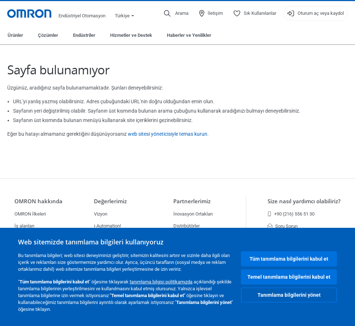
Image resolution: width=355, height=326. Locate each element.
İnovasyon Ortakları (193, 214)
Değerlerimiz (110, 201)
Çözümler (48, 35)
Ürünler (15, 35)
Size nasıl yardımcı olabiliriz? (304, 201)
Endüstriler (84, 35)
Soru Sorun (283, 226)
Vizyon (100, 214)
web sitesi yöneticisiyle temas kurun (167, 134)
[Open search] (176, 13)
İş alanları (24, 226)
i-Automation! (107, 226)
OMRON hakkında (38, 201)
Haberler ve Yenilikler (189, 35)
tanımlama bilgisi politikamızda (161, 281)
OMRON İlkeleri (30, 214)
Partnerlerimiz (192, 201)
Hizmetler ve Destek (131, 35)
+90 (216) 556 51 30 (291, 214)
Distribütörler (186, 226)
